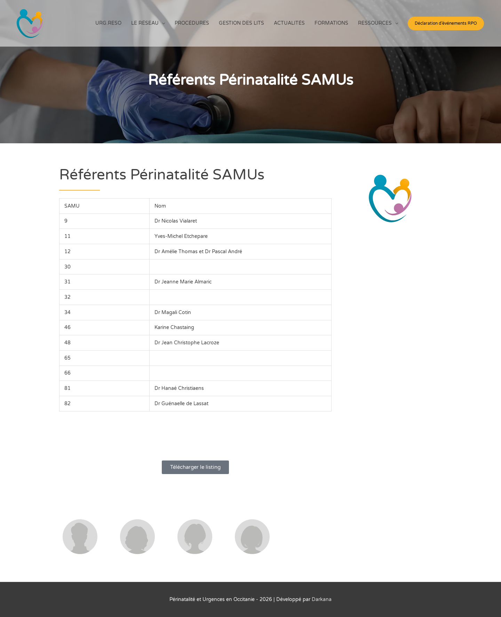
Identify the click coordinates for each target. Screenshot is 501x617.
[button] (446, 23)
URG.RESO (108, 23)
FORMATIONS (331, 23)
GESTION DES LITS (241, 23)
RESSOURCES (375, 23)
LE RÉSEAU (145, 23)
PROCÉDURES (192, 23)
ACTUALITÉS (289, 23)
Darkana (322, 599)
